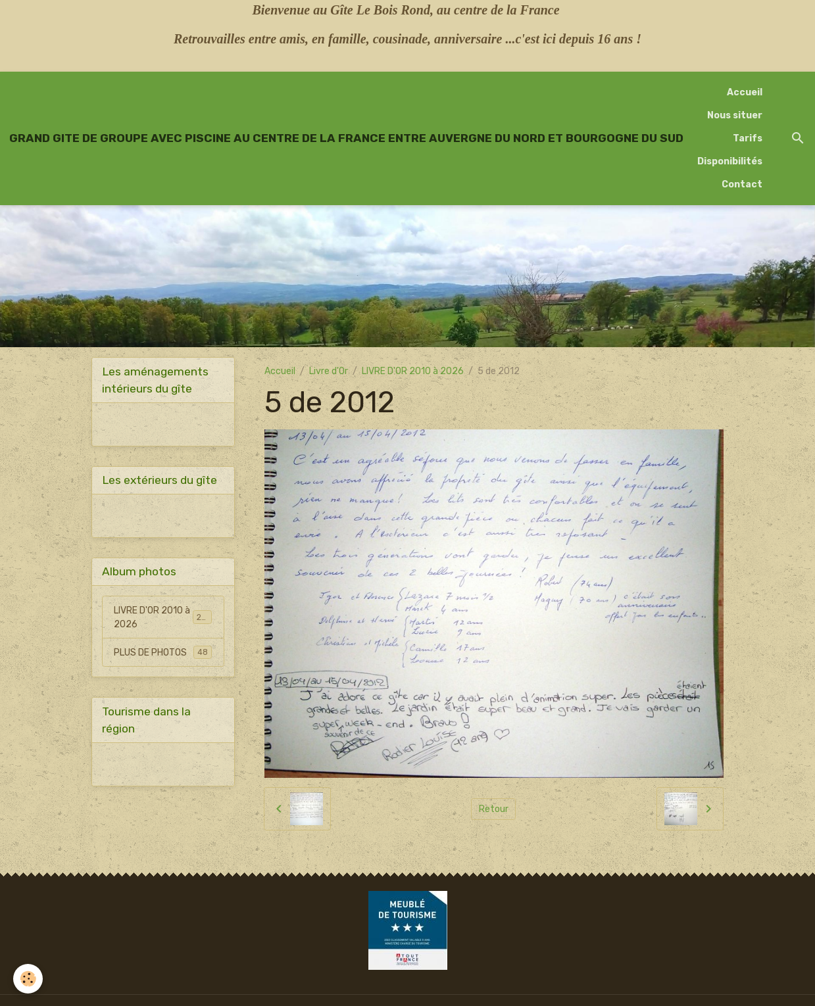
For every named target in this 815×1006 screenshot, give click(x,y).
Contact (742, 184)
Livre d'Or (328, 371)
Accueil (744, 92)
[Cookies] (28, 979)
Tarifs (747, 138)
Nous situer (734, 115)
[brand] (346, 138)
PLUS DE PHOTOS (163, 652)
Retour (493, 809)
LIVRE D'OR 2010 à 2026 (413, 371)
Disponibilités (729, 161)
